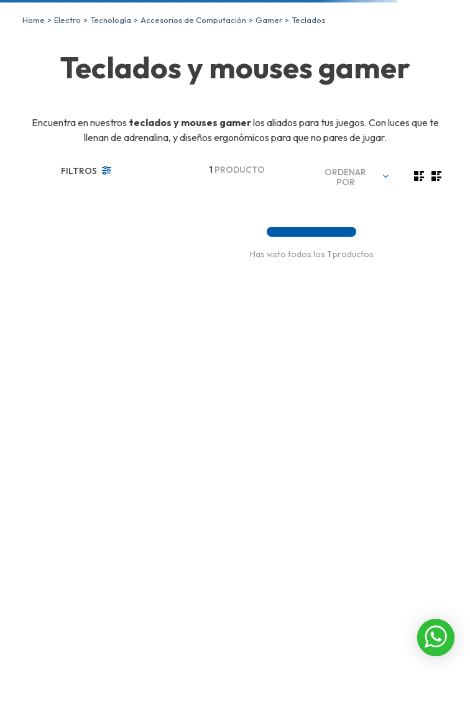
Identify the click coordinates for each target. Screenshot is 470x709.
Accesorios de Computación (193, 20)
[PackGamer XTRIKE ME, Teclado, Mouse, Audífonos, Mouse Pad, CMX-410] (238, 208)
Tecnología (110, 20)
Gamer (269, 20)
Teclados (308, 20)
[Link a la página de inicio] (33, 19)
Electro (67, 20)
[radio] (419, 176)
